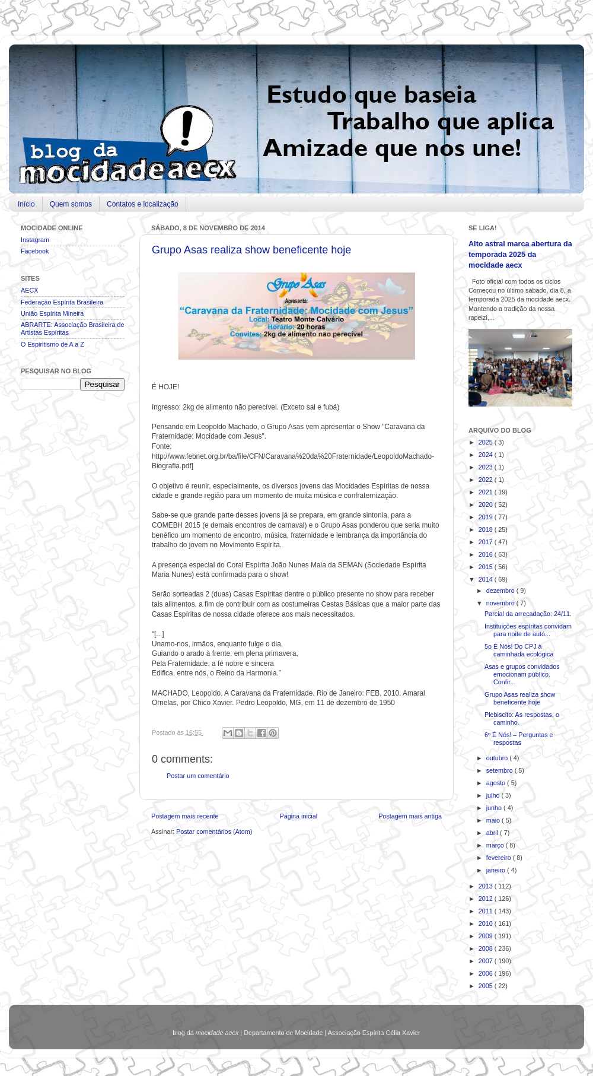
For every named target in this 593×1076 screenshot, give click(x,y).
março (496, 845)
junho (494, 807)
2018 (487, 529)
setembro (500, 770)
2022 (487, 479)
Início (26, 204)
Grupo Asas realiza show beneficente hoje (251, 250)
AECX (29, 290)
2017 (487, 541)
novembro (501, 603)
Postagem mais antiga (410, 816)
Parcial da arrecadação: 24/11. (528, 613)
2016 (487, 554)
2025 (487, 442)
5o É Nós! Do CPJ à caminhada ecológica (518, 650)
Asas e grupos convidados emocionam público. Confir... (522, 674)
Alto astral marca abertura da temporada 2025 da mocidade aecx (520, 254)
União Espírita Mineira (52, 313)
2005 (487, 985)
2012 (487, 898)
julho (494, 795)
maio (494, 820)
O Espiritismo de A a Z (52, 344)
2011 (487, 911)
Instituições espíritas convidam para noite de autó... (528, 630)
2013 (487, 886)
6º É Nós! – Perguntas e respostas (518, 738)
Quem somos (71, 204)
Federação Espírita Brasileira (62, 302)
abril (493, 832)
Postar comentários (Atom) (214, 831)
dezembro (501, 590)
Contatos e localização (142, 204)
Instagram (35, 239)
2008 (487, 948)
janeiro (496, 870)
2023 (487, 467)
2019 (487, 516)
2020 (487, 504)
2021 (487, 492)
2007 (487, 960)
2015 (487, 566)
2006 (487, 973)
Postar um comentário (198, 775)
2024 (487, 454)
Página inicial (298, 816)
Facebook (35, 251)
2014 (487, 579)
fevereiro (499, 857)
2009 (487, 935)
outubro (498, 757)
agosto (496, 782)
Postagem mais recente (184, 816)
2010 (487, 923)
